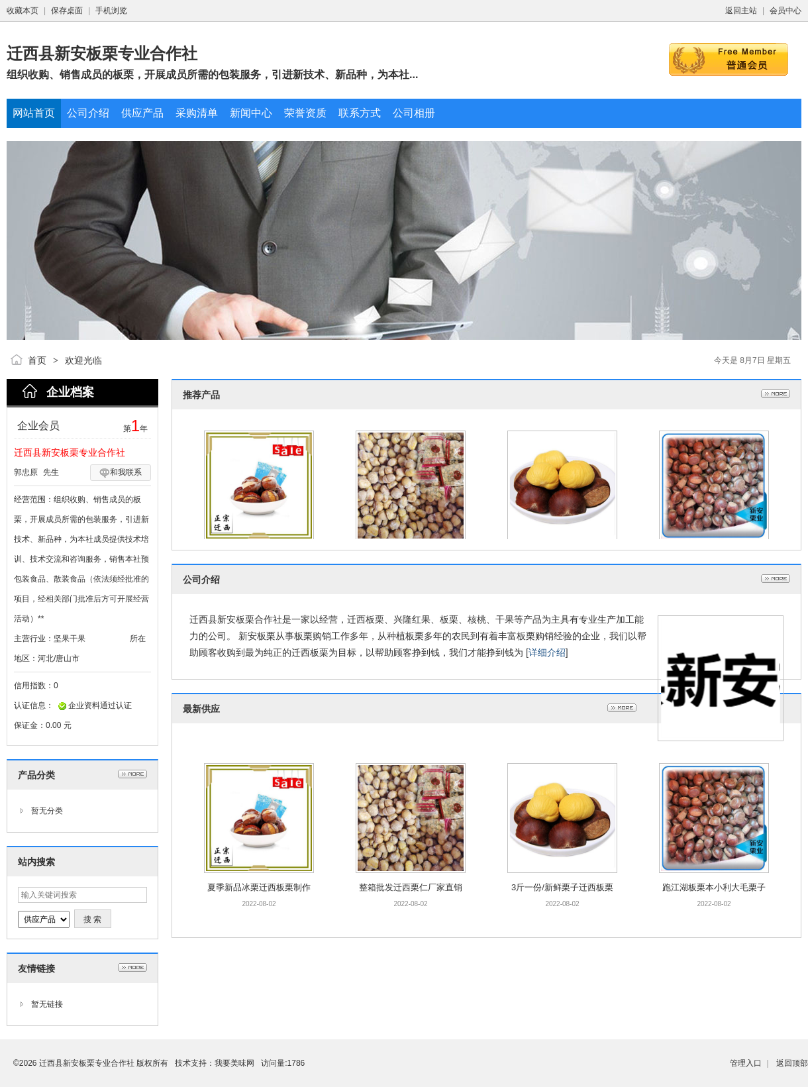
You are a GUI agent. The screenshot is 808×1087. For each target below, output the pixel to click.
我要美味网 (234, 1063)
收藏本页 (22, 10)
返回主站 (741, 10)
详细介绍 (547, 652)
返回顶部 (792, 1063)
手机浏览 (111, 10)
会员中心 (785, 10)
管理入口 (746, 1063)
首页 (37, 360)
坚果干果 (69, 638)
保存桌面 (67, 10)
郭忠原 (26, 472)
